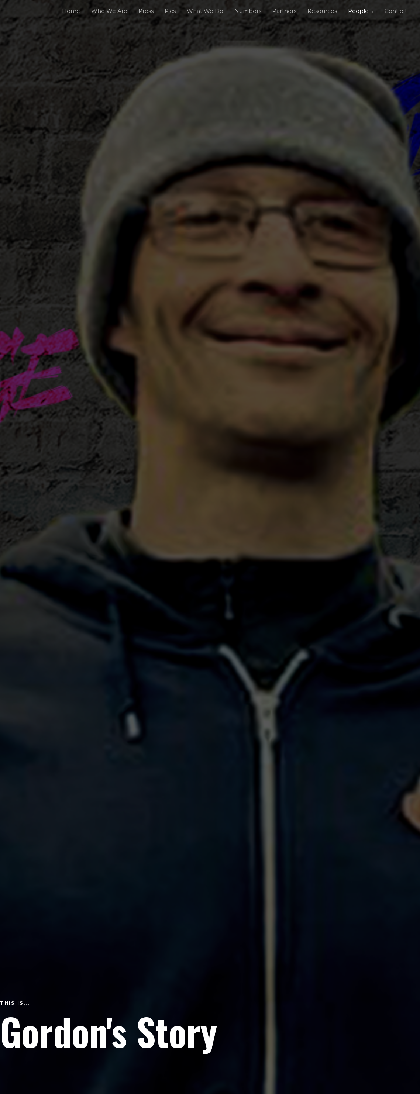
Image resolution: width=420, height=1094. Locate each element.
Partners (284, 10)
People (358, 10)
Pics (170, 10)
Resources (322, 10)
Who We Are (109, 10)
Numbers (247, 10)
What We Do (205, 10)
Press (146, 10)
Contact (396, 10)
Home (71, 10)
